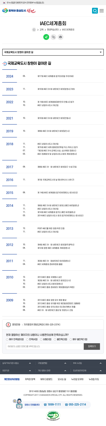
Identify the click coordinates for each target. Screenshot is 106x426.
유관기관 (4, 370)
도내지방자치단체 (78, 370)
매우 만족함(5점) (16, 339)
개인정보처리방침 (12, 379)
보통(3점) (47, 339)
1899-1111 (54, 404)
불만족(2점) (62, 339)
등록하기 (92, 346)
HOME (34, 29)
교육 (41, 29)
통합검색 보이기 (95, 11)
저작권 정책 (30, 379)
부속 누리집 (76, 363)
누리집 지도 (94, 379)
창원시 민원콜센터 (32, 405)
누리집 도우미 (77, 379)
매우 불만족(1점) (80, 339)
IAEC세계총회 (68, 29)
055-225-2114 (77, 404)
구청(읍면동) (41, 363)
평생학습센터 (53, 29)
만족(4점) (33, 339)
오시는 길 (62, 379)
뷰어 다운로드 (46, 379)
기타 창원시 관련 (42, 370)
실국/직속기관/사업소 (9, 363)
